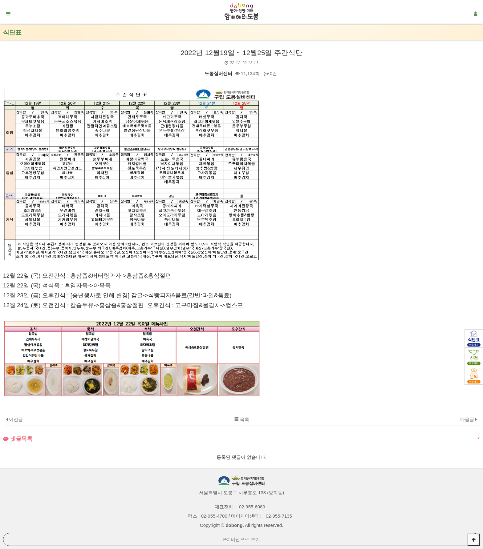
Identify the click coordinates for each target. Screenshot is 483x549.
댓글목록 (17, 439)
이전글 (14, 419)
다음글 (468, 419)
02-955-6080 (252, 506)
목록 (241, 419)
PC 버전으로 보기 (241, 539)
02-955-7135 (279, 516)
